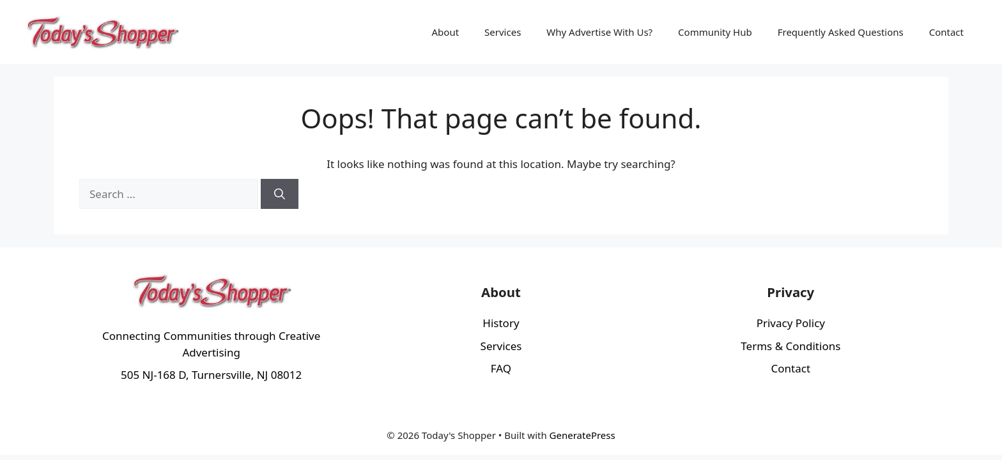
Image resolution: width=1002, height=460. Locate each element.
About (445, 32)
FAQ (501, 368)
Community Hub (715, 32)
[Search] (279, 194)
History (500, 323)
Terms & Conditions (790, 346)
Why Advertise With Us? (599, 32)
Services (502, 32)
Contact (946, 32)
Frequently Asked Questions (841, 32)
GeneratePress (582, 435)
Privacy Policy (791, 323)
